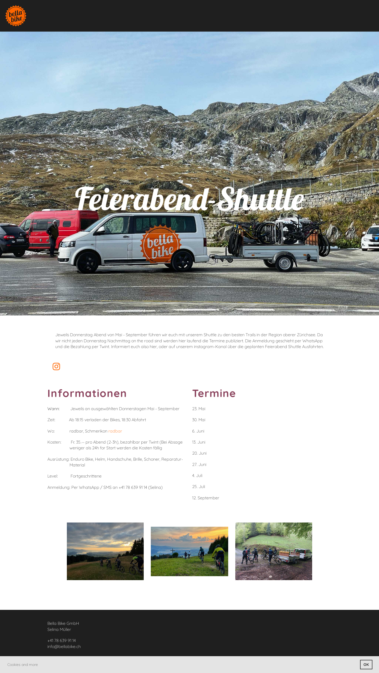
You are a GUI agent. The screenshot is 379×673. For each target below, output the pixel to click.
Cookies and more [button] (22, 664)
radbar (115, 431)
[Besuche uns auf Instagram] (56, 366)
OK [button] (366, 664)
